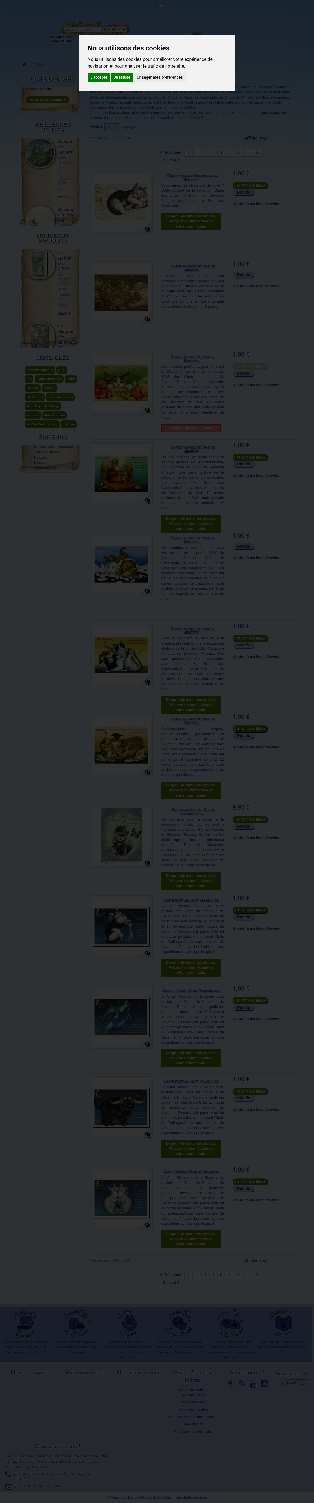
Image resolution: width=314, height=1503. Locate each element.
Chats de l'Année (239, 97)
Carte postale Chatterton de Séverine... (192, 177)
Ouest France (45, 759)
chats (277, 92)
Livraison (86, 1382)
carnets (96, 117)
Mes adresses (193, 1402)
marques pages (267, 112)
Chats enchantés (49, 651)
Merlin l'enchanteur (42, 696)
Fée (29, 651)
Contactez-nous (52, 11)
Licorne (68, 696)
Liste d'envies (52, 79)
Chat (61, 642)
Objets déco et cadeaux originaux (154, 41)
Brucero (32, 660)
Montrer (96, 126)
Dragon (50, 660)
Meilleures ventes (52, 124)
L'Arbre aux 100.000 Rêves (18, 7)
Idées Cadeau (54, 687)
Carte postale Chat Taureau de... (193, 1081)
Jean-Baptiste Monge (43, 678)
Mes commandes (193, 1409)
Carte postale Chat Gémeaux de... (192, 1172)
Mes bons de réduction (193, 1431)
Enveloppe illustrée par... (69, 209)
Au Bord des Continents (53, 738)
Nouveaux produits (52, 366)
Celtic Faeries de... (65, 277)
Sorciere (32, 687)
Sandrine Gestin (60, 669)
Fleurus (40, 753)
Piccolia (40, 748)
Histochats (208, 97)
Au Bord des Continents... (124, 92)
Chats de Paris (180, 97)
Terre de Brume (47, 743)
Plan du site (32, 1402)
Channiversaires (273, 97)
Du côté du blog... (185, 37)
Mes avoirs (193, 1424)
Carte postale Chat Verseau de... (193, 900)
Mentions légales (32, 1382)
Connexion (163, 5)
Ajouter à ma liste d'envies (256, 204)
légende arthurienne (42, 705)
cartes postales (237, 112)
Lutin (70, 651)
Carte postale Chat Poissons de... (192, 991)
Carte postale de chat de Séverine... (193, 268)
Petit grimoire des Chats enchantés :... (192, 811)
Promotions (139, 1397)
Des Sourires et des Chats (133, 107)
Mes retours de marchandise (193, 1417)
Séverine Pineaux (104, 102)
